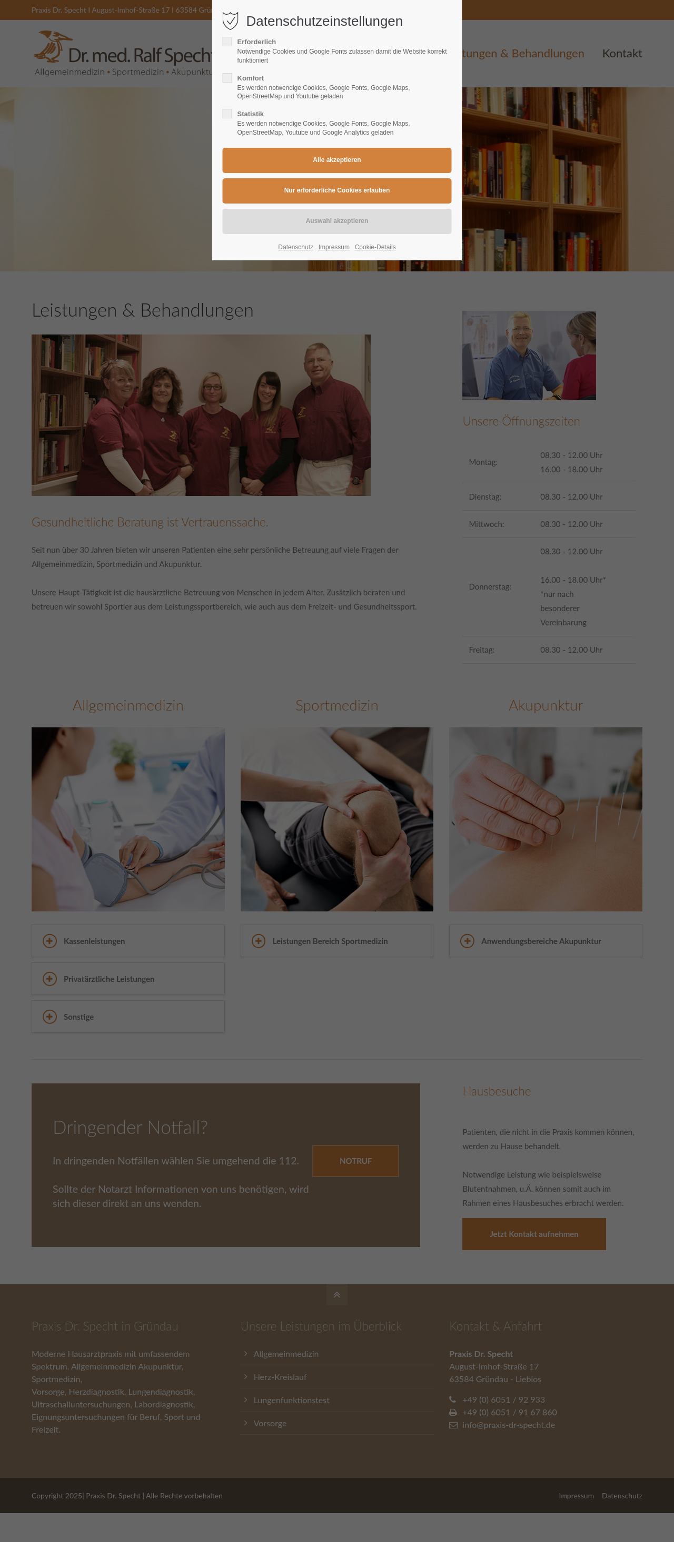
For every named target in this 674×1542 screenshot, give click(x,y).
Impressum (334, 247)
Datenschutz (295, 247)
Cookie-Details (375, 247)
